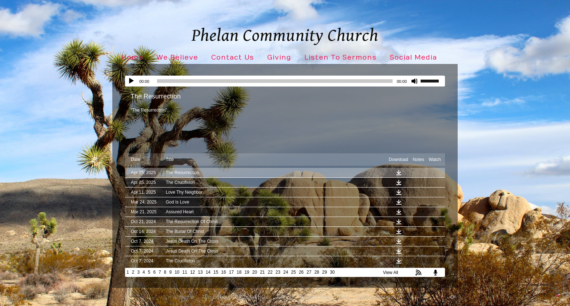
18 (239, 272)
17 (231, 272)
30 (332, 272)
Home (132, 57)
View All (390, 272)
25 (293, 272)
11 (184, 272)
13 (200, 272)
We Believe (177, 57)
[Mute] (414, 81)
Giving (279, 57)
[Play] (131, 81)
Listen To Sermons (340, 57)
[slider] (275, 81)
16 (223, 272)
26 (301, 272)
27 (308, 272)
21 (262, 272)
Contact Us (232, 57)
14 (208, 272)
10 (176, 272)
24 (285, 272)
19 (246, 272)
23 (278, 272)
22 (270, 272)
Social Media (413, 57)
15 (215, 272)
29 (324, 272)
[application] (285, 81)
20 (254, 272)
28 (316, 272)
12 (192, 272)
